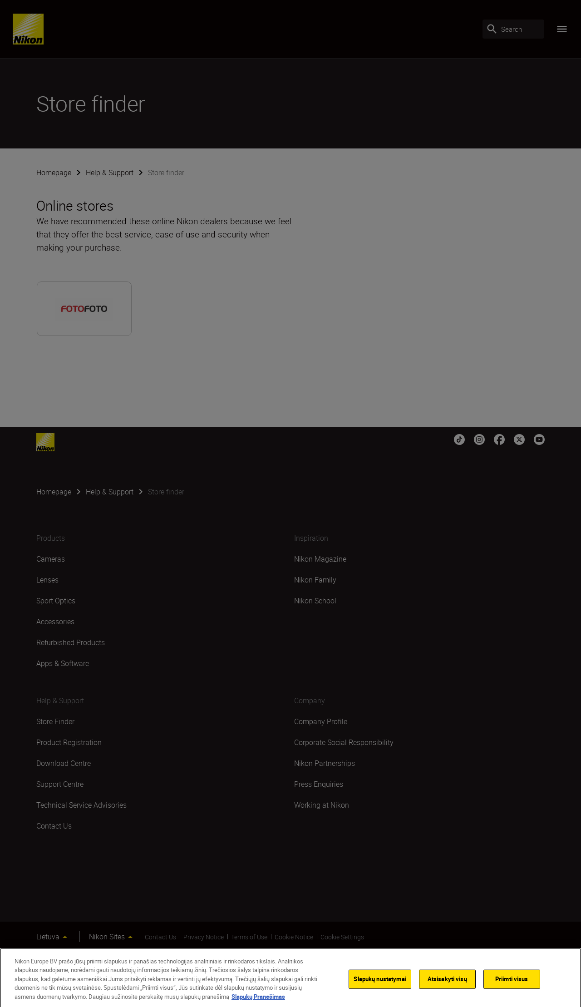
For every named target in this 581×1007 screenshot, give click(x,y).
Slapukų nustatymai (380, 986)
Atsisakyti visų (447, 986)
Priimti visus (511, 986)
